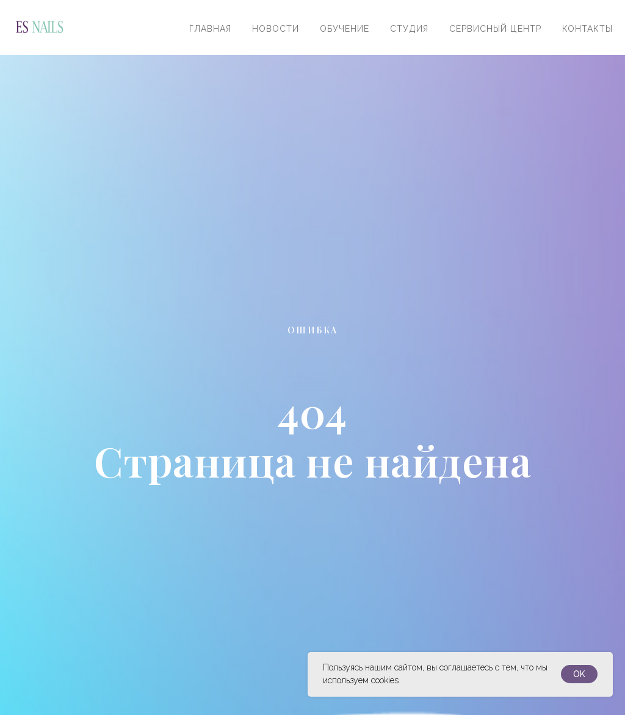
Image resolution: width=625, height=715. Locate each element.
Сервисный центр (495, 29)
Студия (409, 29)
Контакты (587, 29)
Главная (210, 29)
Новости (275, 29)
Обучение (344, 29)
